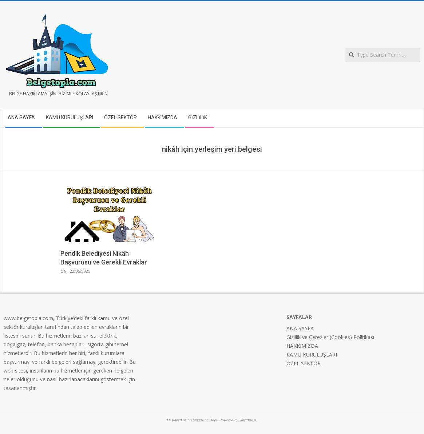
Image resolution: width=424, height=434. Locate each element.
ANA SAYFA (300, 328)
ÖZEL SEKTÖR (303, 363)
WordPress (247, 420)
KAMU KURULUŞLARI (311, 354)
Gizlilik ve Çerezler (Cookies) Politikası (330, 337)
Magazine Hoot (205, 420)
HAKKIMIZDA (302, 345)
